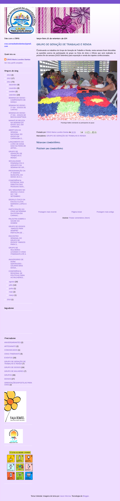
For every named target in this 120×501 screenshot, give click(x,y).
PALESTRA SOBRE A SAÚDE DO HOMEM (17, 221)
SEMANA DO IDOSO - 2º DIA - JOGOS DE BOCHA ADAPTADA (17, 115)
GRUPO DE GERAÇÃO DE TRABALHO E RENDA (66, 136)
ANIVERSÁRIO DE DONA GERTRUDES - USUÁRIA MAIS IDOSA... (16, 263)
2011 (9, 82)
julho (11, 285)
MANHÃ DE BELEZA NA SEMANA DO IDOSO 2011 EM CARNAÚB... (17, 124)
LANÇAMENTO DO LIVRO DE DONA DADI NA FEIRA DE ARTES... (17, 145)
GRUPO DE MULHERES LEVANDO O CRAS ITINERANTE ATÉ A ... (17, 252)
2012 (9, 78)
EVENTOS (8, 358)
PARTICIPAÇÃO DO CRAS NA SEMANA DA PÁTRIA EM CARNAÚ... (17, 212)
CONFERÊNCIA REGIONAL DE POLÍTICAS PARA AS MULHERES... (16, 274)
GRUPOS (8, 375)
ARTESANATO (10, 346)
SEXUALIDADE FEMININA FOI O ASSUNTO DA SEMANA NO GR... (17, 164)
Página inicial (77, 212)
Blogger (86, 496)
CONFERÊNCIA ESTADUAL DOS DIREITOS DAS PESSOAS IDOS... (17, 183)
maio (11, 292)
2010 (9, 300)
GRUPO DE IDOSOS (12, 367)
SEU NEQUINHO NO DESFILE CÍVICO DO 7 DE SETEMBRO (17, 193)
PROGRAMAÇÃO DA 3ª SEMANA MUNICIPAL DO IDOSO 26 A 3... (17, 174)
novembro (13, 88)
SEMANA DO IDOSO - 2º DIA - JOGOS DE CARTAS (17, 107)
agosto (12, 282)
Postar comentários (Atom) (79, 218)
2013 (9, 75)
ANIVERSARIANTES (12, 342)
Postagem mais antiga (105, 212)
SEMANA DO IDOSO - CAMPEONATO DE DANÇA (17, 100)
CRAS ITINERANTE (12, 354)
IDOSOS (7, 379)
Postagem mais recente (47, 212)
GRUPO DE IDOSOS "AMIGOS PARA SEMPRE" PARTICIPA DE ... (17, 229)
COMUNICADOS (11, 350)
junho (11, 288)
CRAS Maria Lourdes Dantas (18, 60)
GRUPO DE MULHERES (14, 371)
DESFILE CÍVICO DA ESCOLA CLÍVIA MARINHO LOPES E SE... (18, 203)
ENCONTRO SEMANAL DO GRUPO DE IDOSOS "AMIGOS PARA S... (17, 240)
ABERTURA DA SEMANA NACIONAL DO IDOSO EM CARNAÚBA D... (16, 134)
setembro (13, 95)
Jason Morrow (65, 496)
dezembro (13, 85)
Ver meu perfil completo (13, 63)
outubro (12, 91)
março (11, 295)
